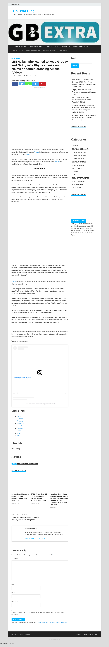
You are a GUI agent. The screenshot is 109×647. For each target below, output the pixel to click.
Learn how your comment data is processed (52, 622)
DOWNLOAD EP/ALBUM (80, 149)
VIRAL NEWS (63, 51)
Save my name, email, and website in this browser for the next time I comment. (38, 613)
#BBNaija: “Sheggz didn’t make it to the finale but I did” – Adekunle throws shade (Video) (84, 118)
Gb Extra (26, 76)
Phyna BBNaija (33, 463)
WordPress (86, 634)
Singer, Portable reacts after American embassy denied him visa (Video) (84, 92)
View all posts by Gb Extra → (35, 538)
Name (14, 584)
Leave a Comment (35, 76)
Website (15, 601)
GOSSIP (75, 171)
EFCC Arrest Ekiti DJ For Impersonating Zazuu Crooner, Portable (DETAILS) (82, 100)
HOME (74, 175)
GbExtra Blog (24, 11)
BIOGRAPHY (66, 46)
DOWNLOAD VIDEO (49, 51)
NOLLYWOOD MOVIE (79, 181)
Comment (16, 559)
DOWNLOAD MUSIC (19, 46)
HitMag (95, 634)
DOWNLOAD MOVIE (36, 46)
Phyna (14, 281)
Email (14, 593)
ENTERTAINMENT (53, 46)
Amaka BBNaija (22, 463)
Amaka (57, 161)
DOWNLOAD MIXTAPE (33, 51)
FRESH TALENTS (78, 168)
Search (73, 58)
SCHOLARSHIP (18, 51)
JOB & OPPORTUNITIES (80, 46)
